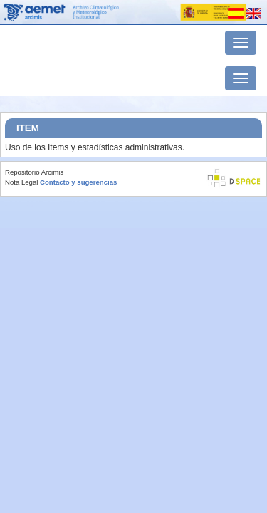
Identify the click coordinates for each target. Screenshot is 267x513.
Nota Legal (21, 182)
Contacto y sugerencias (78, 182)
